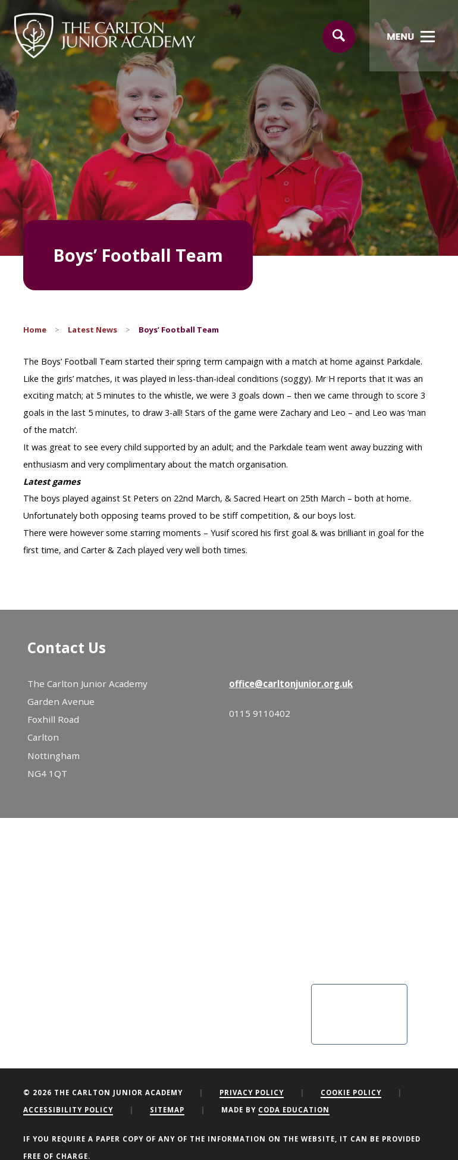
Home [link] (34, 329)
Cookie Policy (351, 1092)
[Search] (339, 37)
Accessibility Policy (68, 1109)
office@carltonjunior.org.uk (291, 683)
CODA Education (294, 1109)
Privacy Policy (251, 1092)
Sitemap (167, 1109)
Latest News (92, 329)
